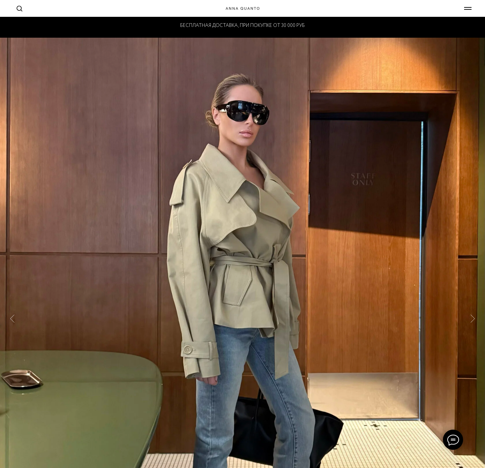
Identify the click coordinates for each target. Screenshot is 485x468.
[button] (19, 8)
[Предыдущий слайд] (12, 311)
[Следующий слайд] (473, 311)
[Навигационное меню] (468, 8)
